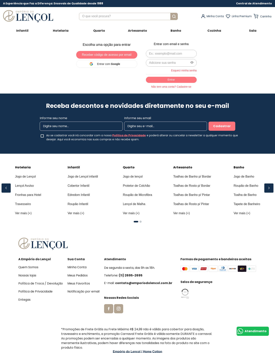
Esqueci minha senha (184, 70)
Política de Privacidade (129, 135)
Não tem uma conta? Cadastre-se (171, 86)
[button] (254, 4)
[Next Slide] (268, 188)
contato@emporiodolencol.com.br (143, 283)
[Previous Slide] (6, 188)
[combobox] (128, 16)
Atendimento (256, 331)
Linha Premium (242, 16)
